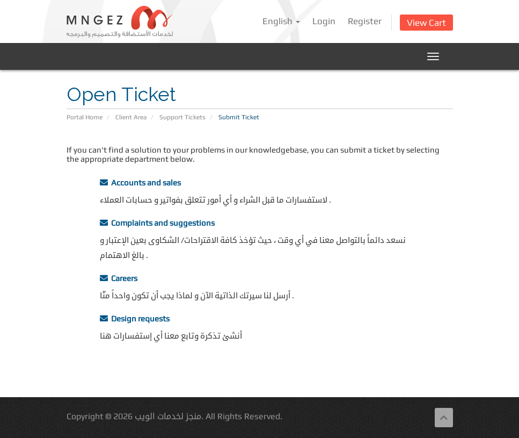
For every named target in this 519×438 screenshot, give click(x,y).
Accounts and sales (140, 182)
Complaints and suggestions (157, 222)
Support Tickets (182, 117)
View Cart (426, 22)
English (281, 21)
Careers (118, 278)
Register (365, 21)
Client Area (131, 117)
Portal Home (85, 117)
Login (323, 21)
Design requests (135, 318)
